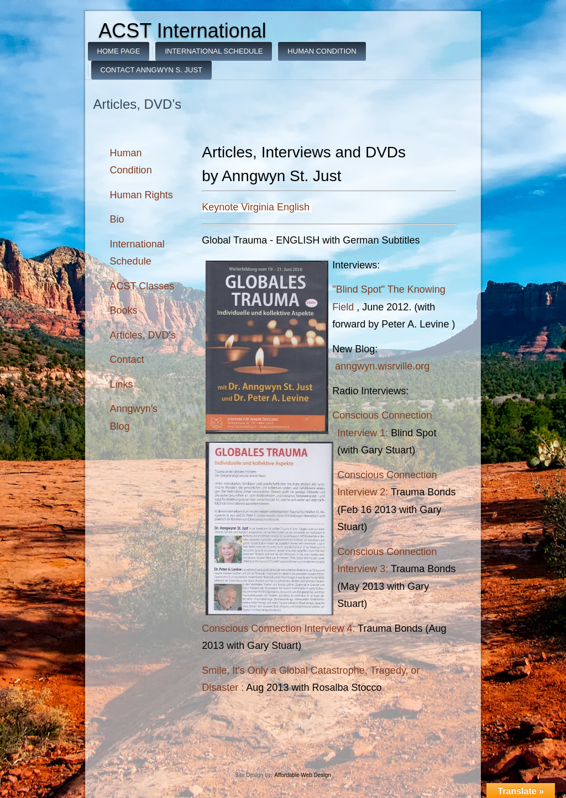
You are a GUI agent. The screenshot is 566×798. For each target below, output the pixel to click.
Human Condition (321, 51)
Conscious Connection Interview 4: (278, 628)
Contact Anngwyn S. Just (151, 70)
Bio (117, 219)
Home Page (118, 51)
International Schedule (214, 51)
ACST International (182, 30)
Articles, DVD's (143, 335)
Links (121, 384)
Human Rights (141, 194)
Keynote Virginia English (256, 207)
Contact (127, 359)
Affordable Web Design (302, 775)
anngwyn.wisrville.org (382, 366)
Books (124, 310)
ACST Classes (142, 286)
